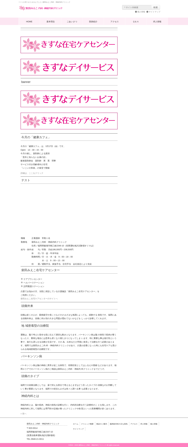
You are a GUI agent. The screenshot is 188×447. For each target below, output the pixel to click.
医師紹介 (93, 21)
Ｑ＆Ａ (136, 21)
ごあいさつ (72, 21)
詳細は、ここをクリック (32, 173)
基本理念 (50, 21)
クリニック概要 (87, 424)
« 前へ (23, 413)
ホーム (75, 424)
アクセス (114, 21)
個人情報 (141, 12)
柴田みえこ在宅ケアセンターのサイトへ (39, 298)
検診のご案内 (101, 424)
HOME (29, 21)
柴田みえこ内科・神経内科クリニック (41, 11)
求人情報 (157, 21)
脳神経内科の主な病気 (119, 424)
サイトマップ (154, 12)
